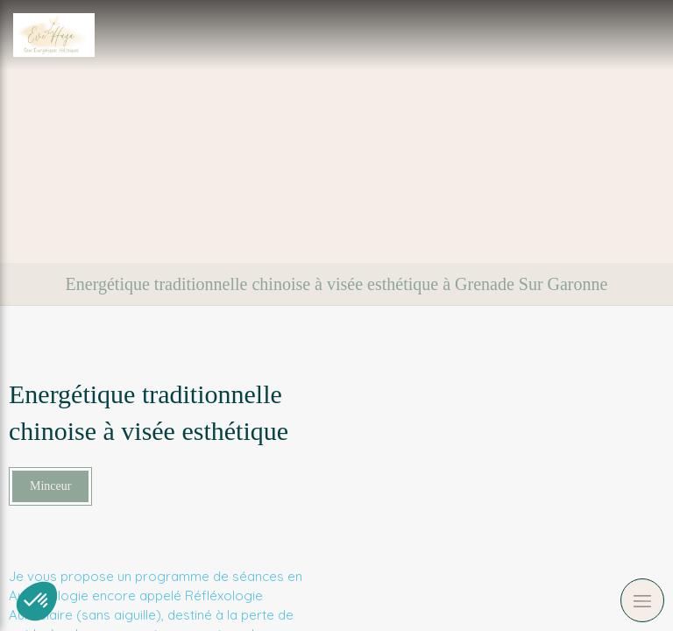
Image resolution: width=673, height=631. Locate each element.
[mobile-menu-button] (642, 600)
